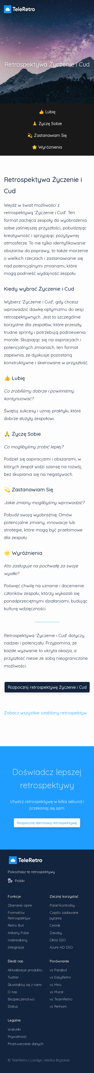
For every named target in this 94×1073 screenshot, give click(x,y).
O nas (12, 992)
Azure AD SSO (61, 947)
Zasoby (56, 933)
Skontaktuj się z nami (25, 984)
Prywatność (17, 1036)
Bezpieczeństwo (21, 999)
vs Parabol (58, 970)
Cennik (55, 925)
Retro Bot (16, 925)
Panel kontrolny (62, 905)
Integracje (16, 947)
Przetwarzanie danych (25, 1044)
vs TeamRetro (61, 999)
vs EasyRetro (60, 977)
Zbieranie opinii (20, 905)
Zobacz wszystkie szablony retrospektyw (45, 712)
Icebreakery (17, 940)
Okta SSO (58, 940)
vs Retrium (58, 1006)
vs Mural (56, 992)
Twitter (13, 977)
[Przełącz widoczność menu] (85, 7)
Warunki (14, 1029)
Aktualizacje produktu (25, 970)
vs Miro (55, 984)
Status (13, 1006)
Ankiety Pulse (18, 933)
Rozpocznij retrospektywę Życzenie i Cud (47, 687)
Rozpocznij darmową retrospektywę (47, 823)
